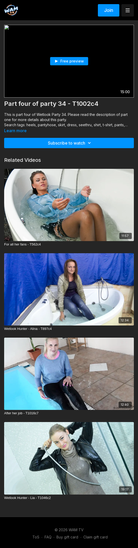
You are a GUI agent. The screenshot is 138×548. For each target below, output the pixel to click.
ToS (35, 537)
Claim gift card (95, 537)
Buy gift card (67, 537)
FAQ (48, 537)
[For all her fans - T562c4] (69, 244)
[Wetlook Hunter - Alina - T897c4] (69, 328)
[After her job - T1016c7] (69, 413)
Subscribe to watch (70, 143)
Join (108, 10)
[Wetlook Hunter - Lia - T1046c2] (69, 498)
